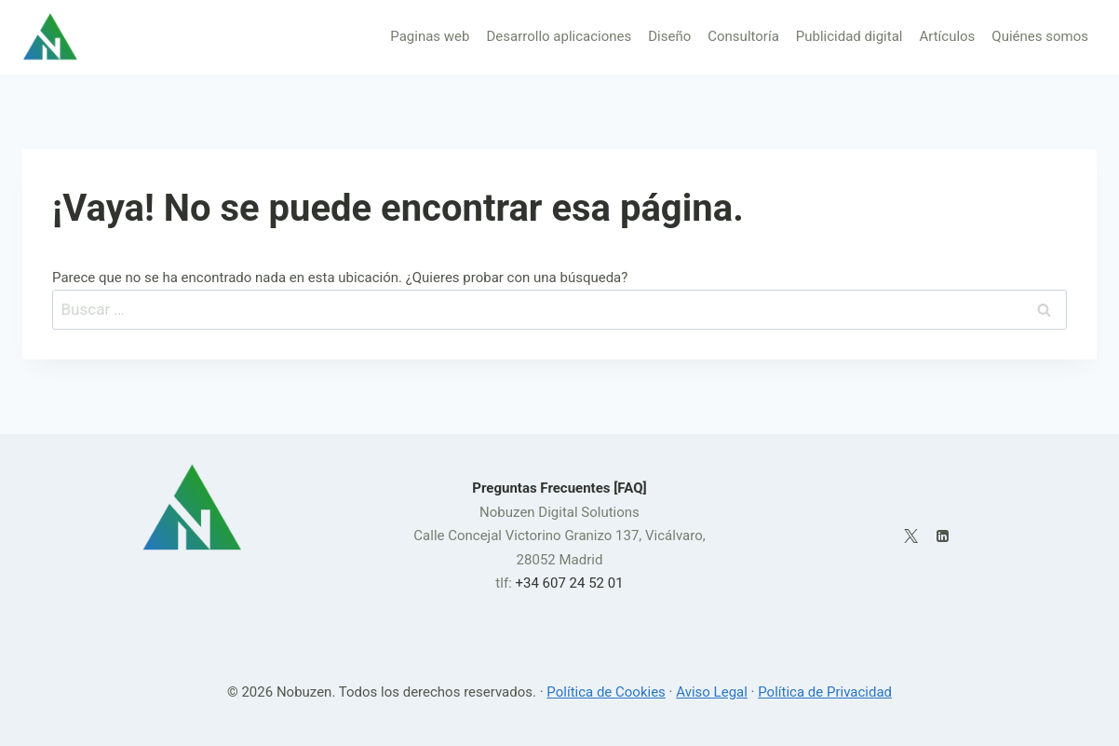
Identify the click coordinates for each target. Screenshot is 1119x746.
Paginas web (429, 36)
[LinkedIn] (943, 536)
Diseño (669, 36)
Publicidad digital (849, 36)
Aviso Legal (712, 692)
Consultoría (743, 36)
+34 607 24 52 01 (569, 583)
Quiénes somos (1039, 36)
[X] (910, 536)
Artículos (947, 36)
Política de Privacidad (825, 692)
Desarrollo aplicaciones (558, 36)
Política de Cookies (606, 692)
